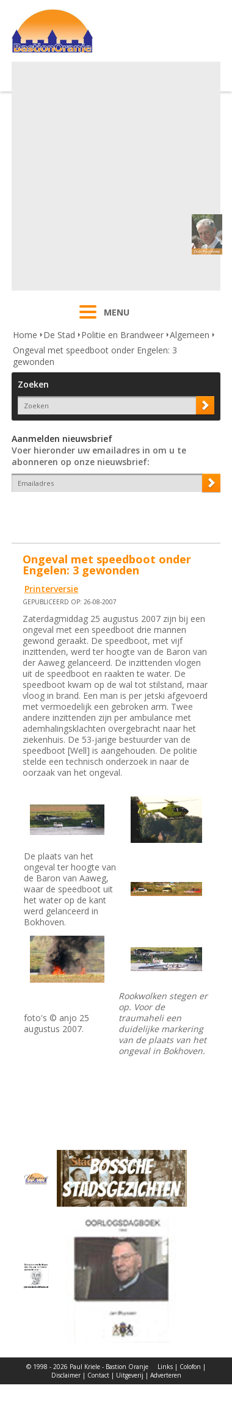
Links (165, 1366)
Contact (98, 1375)
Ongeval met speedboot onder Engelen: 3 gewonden (95, 355)
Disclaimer (66, 1375)
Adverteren (165, 1375)
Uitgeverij (129, 1375)
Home (25, 335)
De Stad (59, 335)
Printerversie (51, 588)
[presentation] (83, 513)
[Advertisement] (114, 176)
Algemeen (189, 335)
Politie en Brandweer (122, 335)
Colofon (190, 1366)
